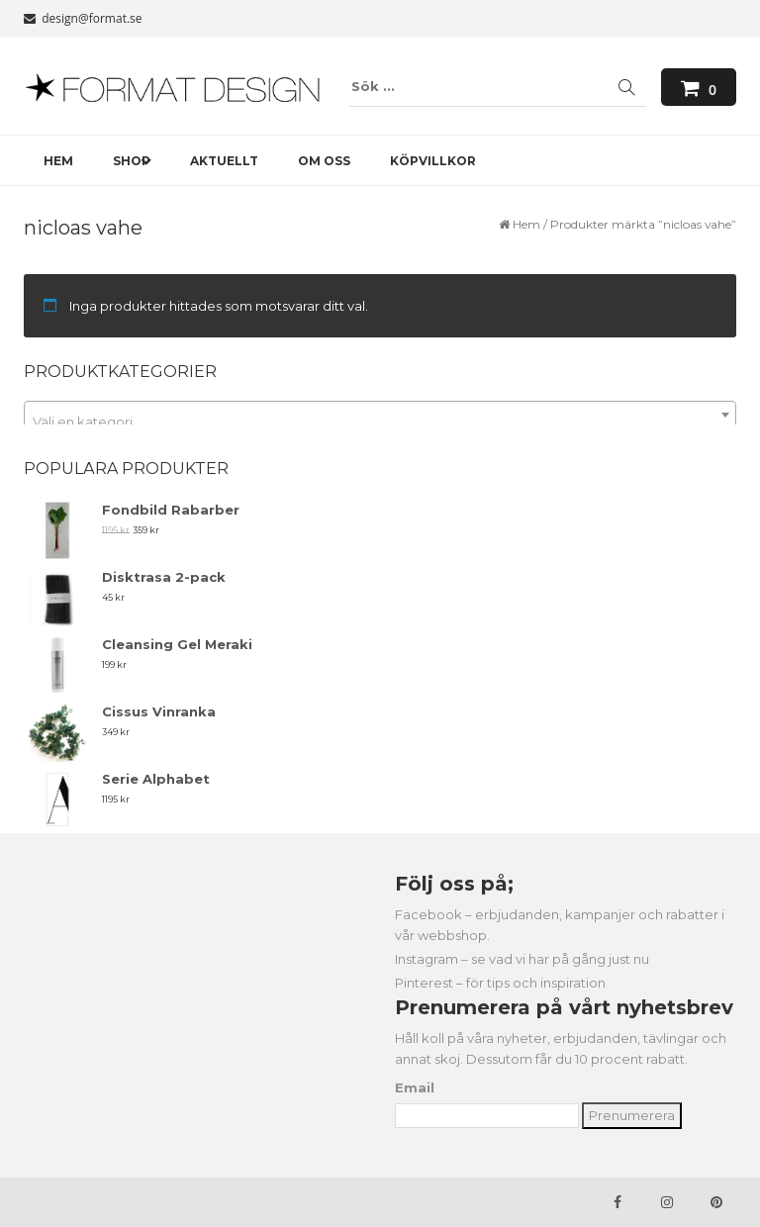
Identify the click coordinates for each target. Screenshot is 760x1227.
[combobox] (380, 414)
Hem (526, 224)
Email (414, 1087)
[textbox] (380, 422)
